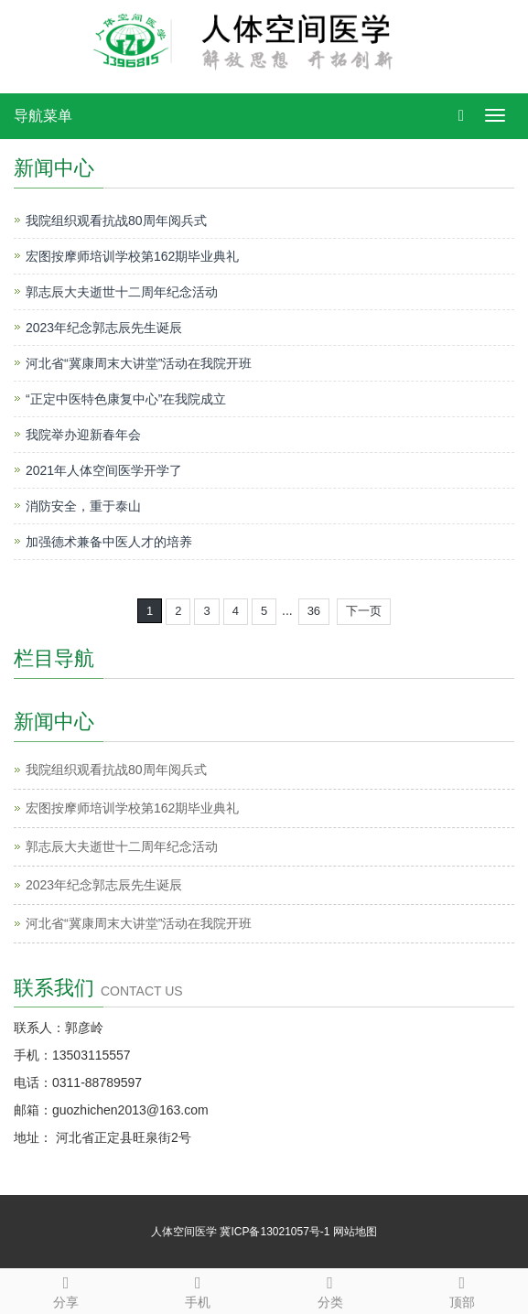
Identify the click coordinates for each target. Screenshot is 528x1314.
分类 (330, 1289)
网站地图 (355, 1231)
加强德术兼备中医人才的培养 (109, 541)
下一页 (364, 611)
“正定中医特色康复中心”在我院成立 (126, 399)
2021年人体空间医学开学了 (104, 470)
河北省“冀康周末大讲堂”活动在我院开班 (139, 363)
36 (313, 611)
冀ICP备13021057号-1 (274, 1231)
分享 (66, 1289)
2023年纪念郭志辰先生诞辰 (104, 327)
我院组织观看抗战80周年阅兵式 (116, 220)
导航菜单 (43, 116)
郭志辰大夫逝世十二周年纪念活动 (122, 292)
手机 (198, 1289)
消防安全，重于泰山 (83, 506)
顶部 (462, 1289)
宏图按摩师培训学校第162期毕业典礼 (132, 256)
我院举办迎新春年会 (83, 434)
